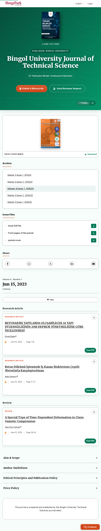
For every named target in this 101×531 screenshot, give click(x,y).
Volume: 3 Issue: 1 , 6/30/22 (19, 202)
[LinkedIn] (72, 263)
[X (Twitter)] (50, 263)
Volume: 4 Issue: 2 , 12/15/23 (19, 182)
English (80, 4)
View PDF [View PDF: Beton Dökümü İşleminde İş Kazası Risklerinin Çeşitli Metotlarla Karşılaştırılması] (89, 393)
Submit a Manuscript (32, 88)
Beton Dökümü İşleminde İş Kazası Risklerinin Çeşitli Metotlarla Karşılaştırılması (43, 371)
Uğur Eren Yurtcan (13, 432)
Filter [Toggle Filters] (50, 300)
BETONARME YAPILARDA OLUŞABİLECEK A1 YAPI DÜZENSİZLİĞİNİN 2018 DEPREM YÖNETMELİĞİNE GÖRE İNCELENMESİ (45, 327)
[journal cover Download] (93, 240)
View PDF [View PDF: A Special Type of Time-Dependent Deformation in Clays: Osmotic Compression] (89, 446)
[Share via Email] (93, 263)
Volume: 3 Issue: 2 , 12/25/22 (20, 195)
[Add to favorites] (94, 317)
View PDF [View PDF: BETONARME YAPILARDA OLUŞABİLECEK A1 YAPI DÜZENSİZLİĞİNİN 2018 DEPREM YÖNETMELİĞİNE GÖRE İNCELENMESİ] (89, 351)
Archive (7, 163)
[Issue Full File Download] (93, 226)
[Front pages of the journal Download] (93, 233)
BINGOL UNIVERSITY (57, 51)
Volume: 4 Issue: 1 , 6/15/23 (20, 188)
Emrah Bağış (11, 337)
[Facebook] (7, 263)
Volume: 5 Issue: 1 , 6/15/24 (19, 175)
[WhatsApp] (29, 263)
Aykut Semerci (12, 380)
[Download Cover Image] (91, 154)
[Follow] (83, 103)
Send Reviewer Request (67, 88)
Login (90, 3)
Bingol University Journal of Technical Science (50, 62)
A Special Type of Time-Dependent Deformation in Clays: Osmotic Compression (45, 424)
